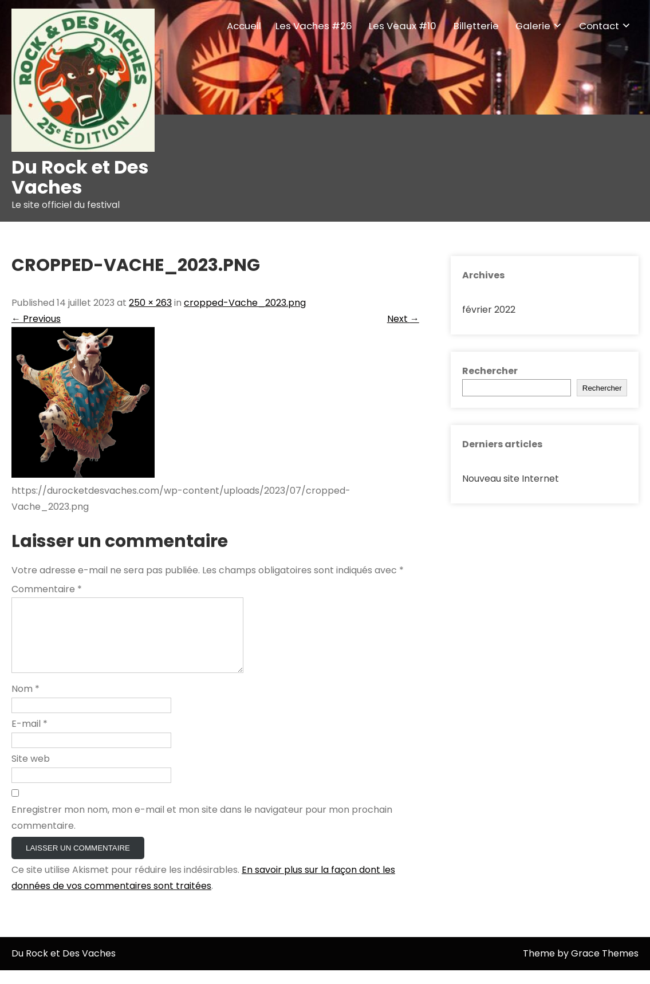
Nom (25, 702)
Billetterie (476, 26)
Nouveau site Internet (510, 478)
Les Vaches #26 (313, 26)
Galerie (532, 26)
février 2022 (488, 309)
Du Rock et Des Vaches (79, 177)
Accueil (244, 26)
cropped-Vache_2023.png (245, 302)
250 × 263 (150, 302)
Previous (36, 318)
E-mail (29, 737)
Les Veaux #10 (402, 26)
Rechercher (490, 370)
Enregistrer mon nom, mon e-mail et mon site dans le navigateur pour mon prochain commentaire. (201, 831)
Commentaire (46, 589)
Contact (599, 26)
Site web (30, 772)
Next (403, 318)
